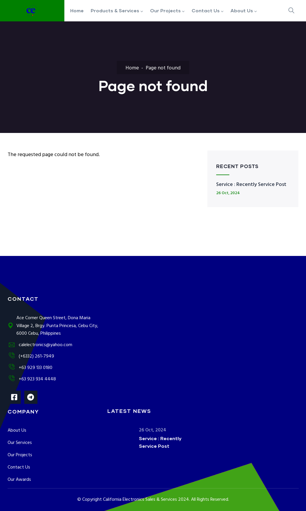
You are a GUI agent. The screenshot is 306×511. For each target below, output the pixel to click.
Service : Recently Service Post (251, 184)
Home (132, 68)
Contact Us (19, 467)
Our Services (20, 443)
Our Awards (19, 479)
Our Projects (20, 455)
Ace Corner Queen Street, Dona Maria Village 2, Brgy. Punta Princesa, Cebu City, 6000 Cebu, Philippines (53, 326)
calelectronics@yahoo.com (40, 345)
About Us (17, 430)
